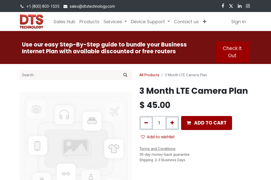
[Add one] (172, 123)
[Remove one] (146, 123)
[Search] (125, 75)
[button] (204, 21)
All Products (149, 75)
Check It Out (232, 52)
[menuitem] (64, 21)
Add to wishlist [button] (158, 137)
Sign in (238, 21)
